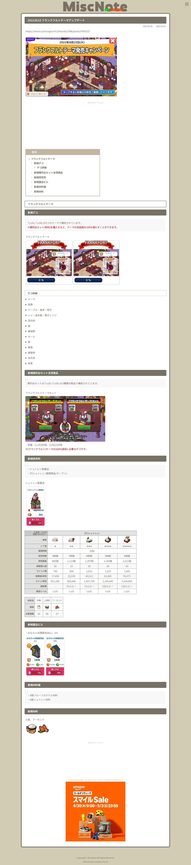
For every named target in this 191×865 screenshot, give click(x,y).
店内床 (31, 320)
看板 (30, 347)
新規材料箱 (40, 186)
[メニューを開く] (187, 4)
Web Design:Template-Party (95, 861)
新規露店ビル (41, 182)
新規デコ (39, 163)
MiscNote (92, 857)
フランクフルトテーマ (43, 159)
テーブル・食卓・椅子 (40, 310)
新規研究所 (40, 177)
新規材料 (39, 191)
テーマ (31, 299)
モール (31, 336)
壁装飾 (31, 331)
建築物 (31, 352)
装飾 (30, 304)
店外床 (31, 358)
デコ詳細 (42, 167)
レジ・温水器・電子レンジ (42, 315)
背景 (30, 363)
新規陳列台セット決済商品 (48, 172)
